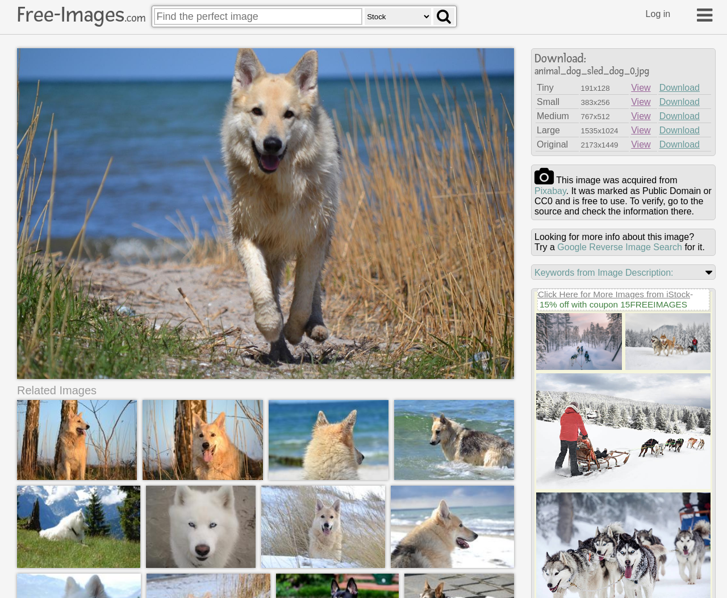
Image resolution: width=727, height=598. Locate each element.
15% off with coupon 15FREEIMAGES (613, 304)
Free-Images (81, 15)
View (640, 87)
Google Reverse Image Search (619, 247)
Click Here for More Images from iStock (614, 294)
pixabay (550, 191)
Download (679, 87)
